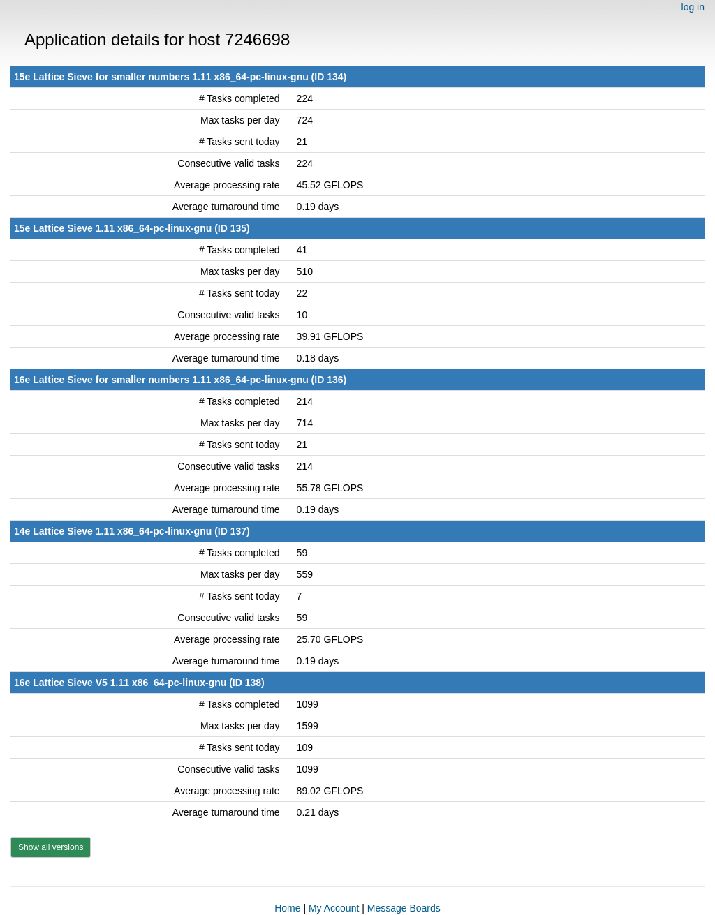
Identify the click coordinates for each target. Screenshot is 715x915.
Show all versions (50, 847)
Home (287, 908)
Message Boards (404, 908)
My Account (334, 908)
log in (693, 7)
